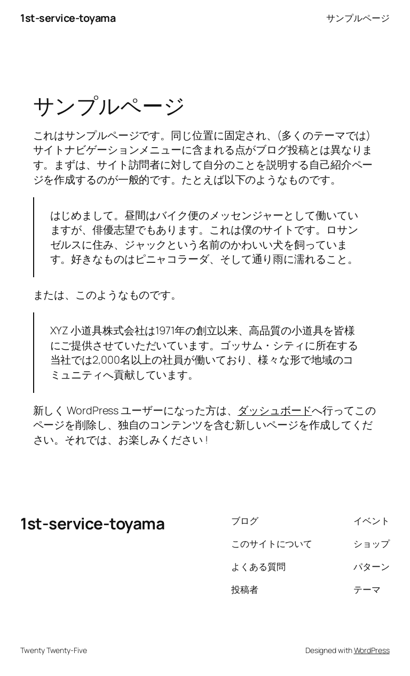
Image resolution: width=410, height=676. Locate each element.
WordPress (372, 650)
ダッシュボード (275, 410)
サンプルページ (357, 18)
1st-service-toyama (67, 18)
